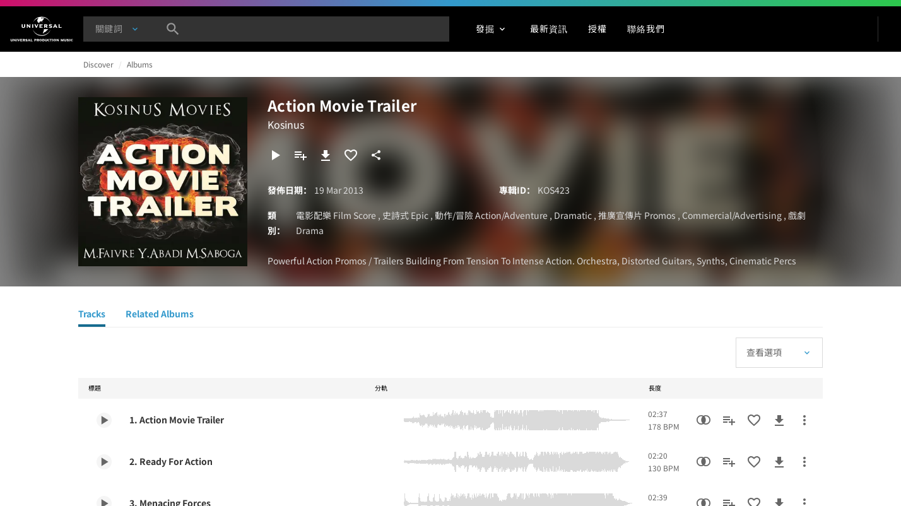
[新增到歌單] (300, 155)
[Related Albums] (160, 315)
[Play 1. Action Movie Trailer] (104, 420)
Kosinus (286, 124)
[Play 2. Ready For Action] (104, 462)
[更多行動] (804, 420)
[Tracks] (91, 315)
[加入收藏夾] (350, 155)
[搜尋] (173, 29)
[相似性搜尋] (703, 420)
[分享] (376, 155)
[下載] (325, 155)
